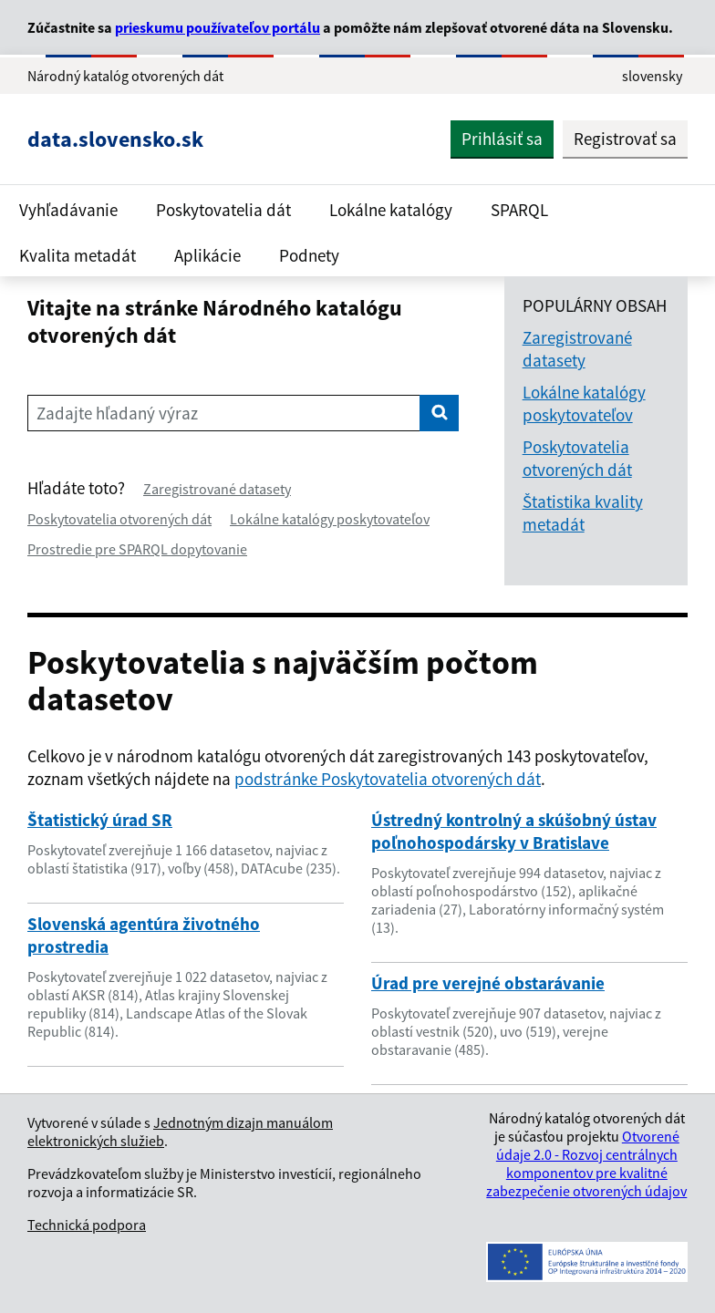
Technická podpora (86, 1224)
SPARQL (519, 210)
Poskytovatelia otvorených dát (119, 519)
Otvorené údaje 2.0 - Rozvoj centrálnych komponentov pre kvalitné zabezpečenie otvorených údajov (586, 1163)
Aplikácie (207, 255)
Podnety (309, 255)
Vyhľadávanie (68, 210)
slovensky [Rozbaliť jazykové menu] (652, 76)
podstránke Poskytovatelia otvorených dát (387, 779)
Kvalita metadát (77, 255)
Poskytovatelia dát (223, 210)
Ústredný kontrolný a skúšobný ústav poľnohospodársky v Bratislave (514, 831)
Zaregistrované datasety (217, 489)
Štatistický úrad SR (99, 820)
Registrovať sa (625, 139)
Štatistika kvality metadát (583, 513)
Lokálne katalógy (390, 210)
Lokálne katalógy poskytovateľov (330, 519)
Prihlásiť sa (502, 139)
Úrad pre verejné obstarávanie (488, 983)
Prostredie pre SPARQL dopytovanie (137, 549)
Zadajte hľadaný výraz (117, 413)
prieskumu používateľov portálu (217, 27)
